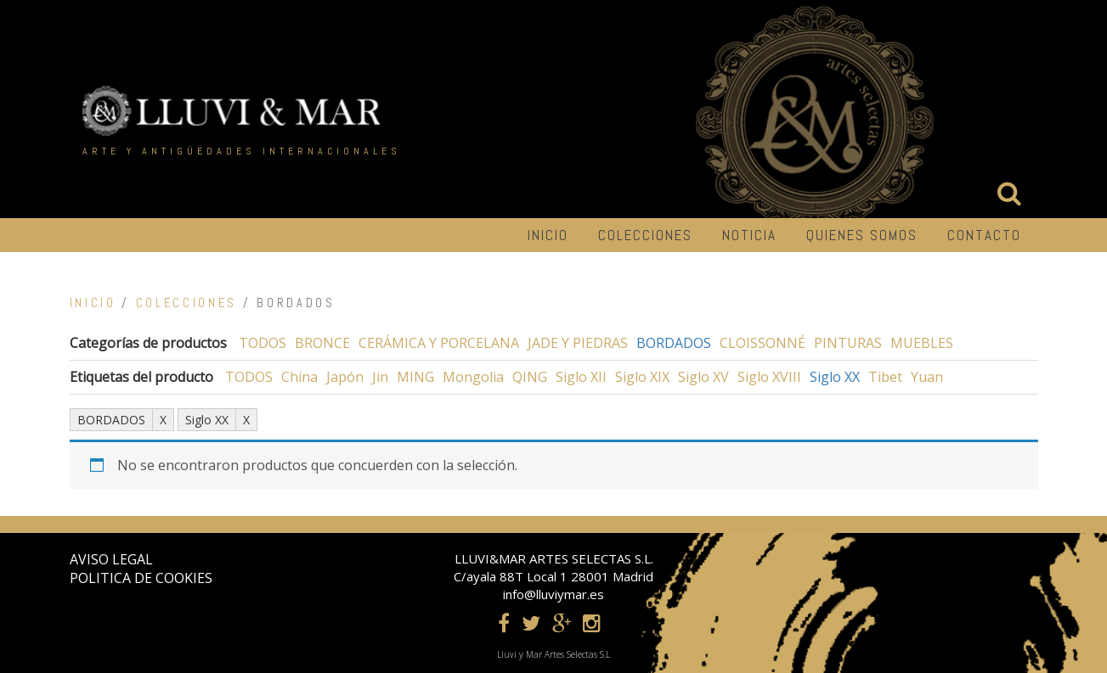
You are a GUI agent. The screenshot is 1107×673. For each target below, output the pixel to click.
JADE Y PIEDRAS (578, 343)
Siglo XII (581, 376)
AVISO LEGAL (111, 559)
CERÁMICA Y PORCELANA (439, 343)
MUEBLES (921, 343)
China (299, 376)
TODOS (262, 343)
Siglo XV (703, 376)
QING (529, 376)
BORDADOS (673, 343)
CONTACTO (984, 235)
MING (415, 376)
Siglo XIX (642, 376)
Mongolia (473, 376)
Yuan (927, 376)
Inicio (93, 303)
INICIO (548, 235)
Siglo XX (835, 376)
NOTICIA (749, 235)
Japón (345, 376)
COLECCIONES (645, 235)
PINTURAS (848, 343)
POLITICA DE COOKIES (141, 578)
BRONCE (322, 343)
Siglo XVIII (769, 376)
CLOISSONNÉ (762, 343)
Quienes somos (862, 235)
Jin (380, 376)
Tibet (885, 376)
